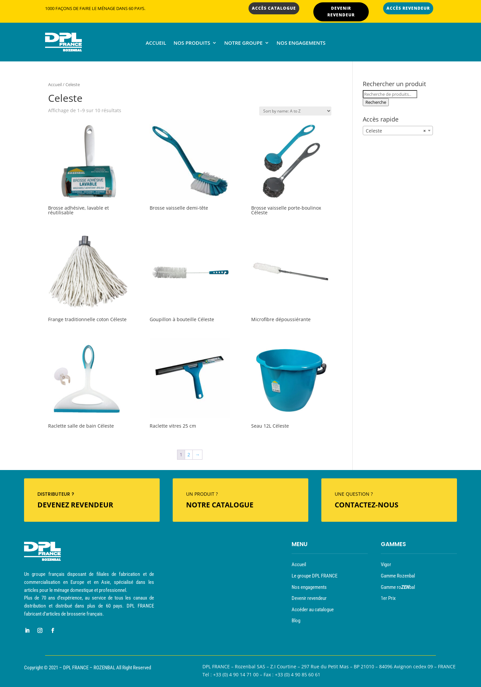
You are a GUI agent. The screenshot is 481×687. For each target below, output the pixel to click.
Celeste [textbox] (396, 131)
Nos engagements (301, 43)
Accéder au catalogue (313, 610)
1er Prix (388, 598)
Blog (296, 621)
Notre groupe (243, 43)
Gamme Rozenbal (398, 576)
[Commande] (295, 111)
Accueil (156, 43)
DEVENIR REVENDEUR (341, 11)
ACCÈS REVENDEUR (408, 8)
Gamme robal (398, 587)
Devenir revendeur (309, 598)
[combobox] (398, 130)
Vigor (386, 564)
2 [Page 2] (188, 454)
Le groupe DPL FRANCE (314, 576)
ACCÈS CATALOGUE (274, 8)
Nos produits (191, 43)
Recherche (375, 102)
